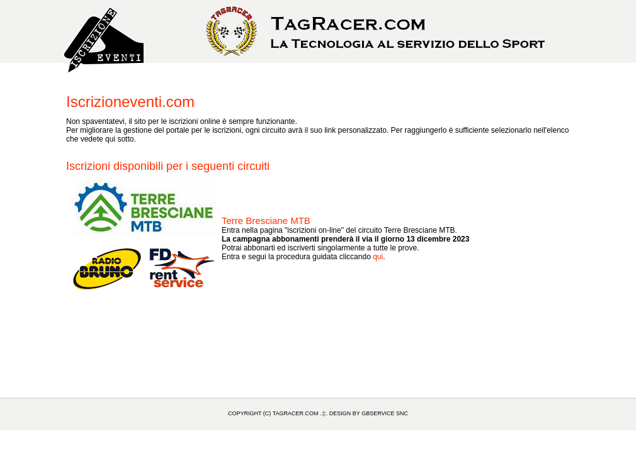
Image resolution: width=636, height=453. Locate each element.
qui (378, 256)
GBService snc (384, 413)
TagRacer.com (296, 413)
